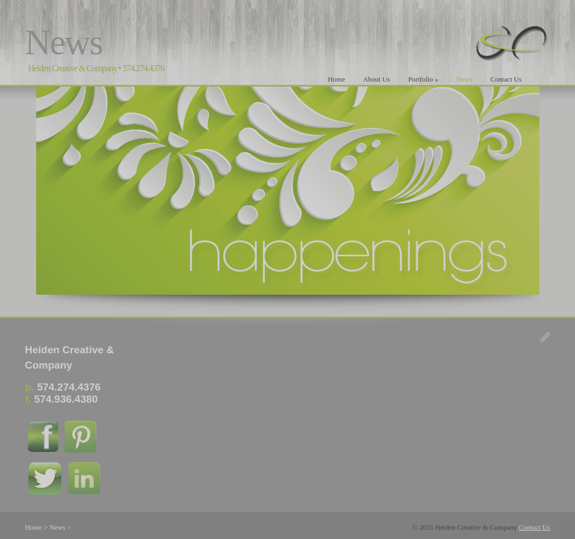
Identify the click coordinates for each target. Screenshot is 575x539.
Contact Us (505, 79)
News (464, 79)
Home (336, 79)
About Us (376, 79)
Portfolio (423, 79)
